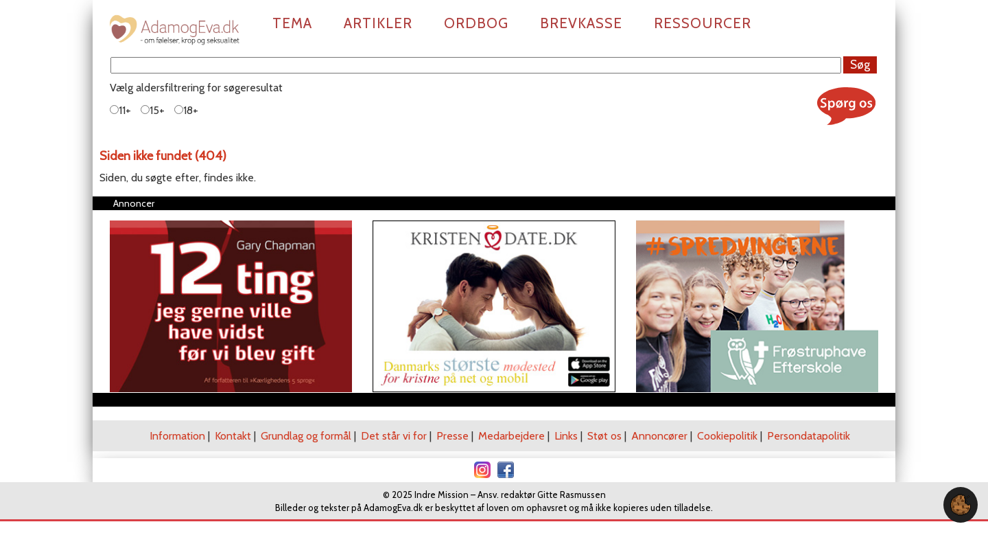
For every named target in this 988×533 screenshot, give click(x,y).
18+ (186, 110)
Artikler (378, 23)
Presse (452, 435)
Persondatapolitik (808, 435)
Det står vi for (394, 435)
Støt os (604, 435)
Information (177, 435)
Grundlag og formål (306, 435)
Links (566, 435)
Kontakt (233, 435)
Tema (292, 23)
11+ (120, 110)
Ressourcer (702, 23)
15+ (153, 110)
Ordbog (476, 23)
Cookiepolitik (727, 435)
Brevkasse (581, 23)
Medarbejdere (511, 435)
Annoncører (659, 435)
